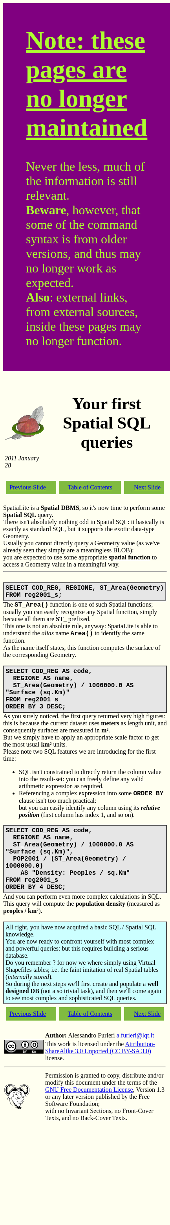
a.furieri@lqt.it (135, 1035)
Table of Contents (90, 487)
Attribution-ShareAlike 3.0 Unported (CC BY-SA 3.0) (100, 1047)
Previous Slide (27, 487)
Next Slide (147, 487)
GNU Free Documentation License (89, 1089)
